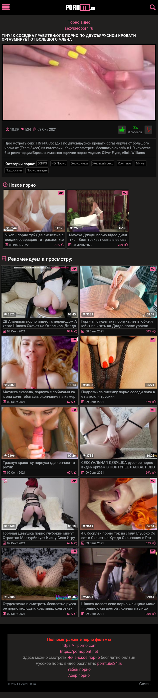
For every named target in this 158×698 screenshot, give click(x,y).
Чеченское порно (83, 657)
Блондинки (79, 163)
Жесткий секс (102, 163)
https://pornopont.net (79, 651)
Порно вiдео (78, 22)
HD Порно (58, 163)
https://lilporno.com (79, 645)
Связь (145, 684)
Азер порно (79, 675)
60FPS (42, 163)
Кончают (124, 163)
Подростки (13, 170)
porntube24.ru (109, 663)
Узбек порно (79, 669)
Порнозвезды (36, 170)
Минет (141, 163)
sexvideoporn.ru (79, 28)
